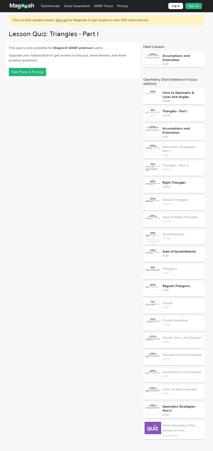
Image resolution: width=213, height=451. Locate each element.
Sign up (61, 20)
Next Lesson (153, 46)
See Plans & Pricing (27, 72)
